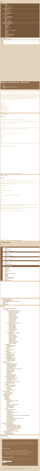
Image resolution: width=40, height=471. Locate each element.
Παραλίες (4, 87)
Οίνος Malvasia (9, 401)
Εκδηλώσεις (7, 384)
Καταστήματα (7, 397)
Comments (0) (20, 173)
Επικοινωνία (5, 304)
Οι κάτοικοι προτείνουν (9, 432)
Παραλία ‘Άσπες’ (12, 339)
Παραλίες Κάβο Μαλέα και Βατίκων (13, 332)
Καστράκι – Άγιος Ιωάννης (14, 316)
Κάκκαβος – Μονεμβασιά (13, 318)
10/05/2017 (2, 173)
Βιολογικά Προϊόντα (10, 407)
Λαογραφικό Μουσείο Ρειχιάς (12, 377)
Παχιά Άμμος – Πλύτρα (13, 328)
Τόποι (6, 6)
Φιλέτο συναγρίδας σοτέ (11, 419)
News (4, 85)
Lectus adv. (23, 468)
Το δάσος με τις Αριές (11, 360)
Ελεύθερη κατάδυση (10, 346)
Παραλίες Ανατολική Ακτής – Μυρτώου (14, 310)
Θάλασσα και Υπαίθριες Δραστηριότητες (10, 86)
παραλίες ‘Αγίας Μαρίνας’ (13, 341)
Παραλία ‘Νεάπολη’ (12, 337)
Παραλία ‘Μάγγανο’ (12, 335)
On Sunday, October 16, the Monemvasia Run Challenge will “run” (16, 453)
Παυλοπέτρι (9, 373)
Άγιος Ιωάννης (7, 24)
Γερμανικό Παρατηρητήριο (11, 375)
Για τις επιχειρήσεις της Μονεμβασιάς (11, 301)
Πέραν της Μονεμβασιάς (7, 22)
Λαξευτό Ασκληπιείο (10, 370)
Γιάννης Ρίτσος (7, 387)
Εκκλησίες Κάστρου (10, 383)
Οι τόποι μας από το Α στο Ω (8, 23)
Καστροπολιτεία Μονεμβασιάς (10, 30)
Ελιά (5, 29)
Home (4, 84)
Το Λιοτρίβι (9, 380)
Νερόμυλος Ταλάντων (11, 371)
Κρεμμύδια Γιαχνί (10, 417)
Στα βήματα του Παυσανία (11, 364)
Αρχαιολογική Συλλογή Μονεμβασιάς (13, 381)
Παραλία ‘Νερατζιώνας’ (13, 336)
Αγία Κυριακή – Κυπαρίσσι (14, 311)
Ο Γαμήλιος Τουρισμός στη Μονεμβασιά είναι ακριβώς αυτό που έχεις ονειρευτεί (18, 452)
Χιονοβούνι (9, 350)
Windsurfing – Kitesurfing (11, 345)
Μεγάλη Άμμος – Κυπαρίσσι (14, 312)
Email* (7, 461)
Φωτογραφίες (5, 302)
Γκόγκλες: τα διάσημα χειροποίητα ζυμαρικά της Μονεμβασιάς (18, 415)
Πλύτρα (6, 35)
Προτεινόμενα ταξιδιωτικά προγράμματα (12, 430)
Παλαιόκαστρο (9, 372)
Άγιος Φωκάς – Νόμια (13, 321)
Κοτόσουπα (9, 413)
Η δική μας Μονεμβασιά (7, 431)
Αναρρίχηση (7, 351)
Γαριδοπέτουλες (10, 421)
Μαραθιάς (6, 32)
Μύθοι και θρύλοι (8, 5)
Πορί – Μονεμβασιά (12, 317)
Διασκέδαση (7, 398)
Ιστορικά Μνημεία (8, 362)
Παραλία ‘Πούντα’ (12, 334)
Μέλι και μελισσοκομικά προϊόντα (13, 404)
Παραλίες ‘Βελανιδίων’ (13, 342)
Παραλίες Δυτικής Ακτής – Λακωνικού (14, 322)
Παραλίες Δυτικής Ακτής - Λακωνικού (11, 173)
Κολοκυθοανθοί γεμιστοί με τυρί (12, 412)
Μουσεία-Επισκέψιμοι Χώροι (10, 376)
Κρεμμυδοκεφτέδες (10, 416)
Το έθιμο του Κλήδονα (11, 386)
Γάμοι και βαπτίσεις (8, 393)
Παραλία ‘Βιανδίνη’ (12, 325)
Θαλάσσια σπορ (7, 344)
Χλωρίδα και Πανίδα (8, 356)
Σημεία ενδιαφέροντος (9, 7)
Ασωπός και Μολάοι (6, 13)
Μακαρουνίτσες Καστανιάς (12, 420)
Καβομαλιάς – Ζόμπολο (11, 352)
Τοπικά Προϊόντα (8, 399)
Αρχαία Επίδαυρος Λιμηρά (11, 366)
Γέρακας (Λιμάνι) (8, 27)
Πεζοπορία (7, 348)
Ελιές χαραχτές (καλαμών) (11, 409)
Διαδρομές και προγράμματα (8, 423)
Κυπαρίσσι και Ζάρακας (7, 17)
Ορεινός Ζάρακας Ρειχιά (9, 278)
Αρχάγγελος (7, 25)
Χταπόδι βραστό (10, 414)
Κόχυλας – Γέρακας (12, 315)
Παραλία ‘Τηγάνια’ (12, 326)
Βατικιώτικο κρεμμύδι (11, 405)
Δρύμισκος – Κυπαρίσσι (13, 313)
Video (4, 303)
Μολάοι (6, 276)
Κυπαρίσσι (7, 31)
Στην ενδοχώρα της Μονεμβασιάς (13, 428)
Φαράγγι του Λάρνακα (11, 359)
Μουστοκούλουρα (10, 411)
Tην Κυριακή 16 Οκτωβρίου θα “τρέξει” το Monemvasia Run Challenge (17, 454)
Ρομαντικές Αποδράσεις (9, 392)
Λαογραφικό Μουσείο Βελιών (12, 379)
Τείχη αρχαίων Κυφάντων (11, 374)
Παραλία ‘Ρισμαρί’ (12, 340)
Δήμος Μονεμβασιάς (7, 299)
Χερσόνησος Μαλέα (10, 349)
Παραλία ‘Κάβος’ (4, 175)
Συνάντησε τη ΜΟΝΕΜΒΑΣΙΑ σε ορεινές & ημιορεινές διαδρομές (16, 450)
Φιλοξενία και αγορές (6, 394)
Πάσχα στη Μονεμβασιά (11, 385)
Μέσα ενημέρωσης (7, 300)
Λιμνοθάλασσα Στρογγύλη (11, 357)
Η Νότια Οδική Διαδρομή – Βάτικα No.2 (14, 426)
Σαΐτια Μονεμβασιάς (10, 422)
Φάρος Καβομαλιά (10, 367)
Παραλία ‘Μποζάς (4, 114)
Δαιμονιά (6, 28)
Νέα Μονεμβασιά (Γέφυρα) (9, 277)
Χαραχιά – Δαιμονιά (12, 329)
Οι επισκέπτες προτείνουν (9, 433)
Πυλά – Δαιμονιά (12, 330)
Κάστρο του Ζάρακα (10, 369)
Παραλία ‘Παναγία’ (12, 343)
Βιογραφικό (9, 388)
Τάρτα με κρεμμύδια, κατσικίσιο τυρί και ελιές (15, 418)
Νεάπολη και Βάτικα (6, 8)
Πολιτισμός (5, 361)
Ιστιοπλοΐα (9, 347)
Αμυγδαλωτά (9, 410)
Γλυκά (8, 402)
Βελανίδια (6, 26)
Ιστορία (6, 4)
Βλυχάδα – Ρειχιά (12, 314)
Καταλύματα (7, 395)
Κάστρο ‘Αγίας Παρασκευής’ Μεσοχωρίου (14, 368)
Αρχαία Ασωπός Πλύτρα (11, 365)
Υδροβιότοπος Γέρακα (11, 358)
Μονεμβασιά (5, 3)
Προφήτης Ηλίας (8, 36)
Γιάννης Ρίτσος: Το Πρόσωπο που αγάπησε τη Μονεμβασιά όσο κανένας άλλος (18, 451)
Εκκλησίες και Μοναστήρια (9, 382)
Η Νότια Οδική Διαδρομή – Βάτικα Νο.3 (14, 427)
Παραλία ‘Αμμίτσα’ (12, 338)
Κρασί (8, 403)
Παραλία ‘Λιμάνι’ (12, 324)
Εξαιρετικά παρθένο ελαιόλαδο (12, 400)
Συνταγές (6, 408)
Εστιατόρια (7, 396)
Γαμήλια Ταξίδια (8, 391)
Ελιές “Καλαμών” (10, 406)
